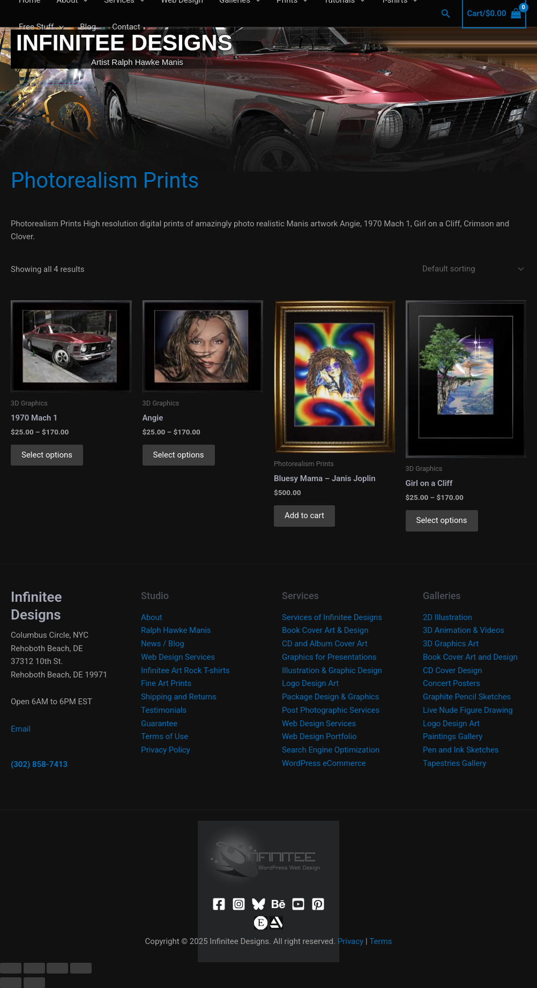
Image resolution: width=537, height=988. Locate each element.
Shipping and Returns (179, 697)
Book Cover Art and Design (470, 657)
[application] (59, 26)
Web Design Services (178, 657)
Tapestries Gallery (455, 763)
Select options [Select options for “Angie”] (178, 455)
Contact (126, 27)
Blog (88, 27)
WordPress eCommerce (324, 763)
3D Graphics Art (451, 643)
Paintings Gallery (453, 736)
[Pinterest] (318, 904)
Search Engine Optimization (331, 750)
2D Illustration (448, 617)
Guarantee (159, 723)
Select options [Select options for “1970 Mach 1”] (46, 455)
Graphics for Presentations (329, 657)
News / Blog (162, 643)
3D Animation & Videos (464, 630)
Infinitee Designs (124, 42)
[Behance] (278, 904)
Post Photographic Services (331, 710)
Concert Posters (452, 683)
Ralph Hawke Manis (176, 630)
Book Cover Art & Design (325, 630)
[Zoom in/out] (10, 968)
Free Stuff (41, 26)
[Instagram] (238, 904)
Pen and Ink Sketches (461, 750)
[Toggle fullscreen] (34, 968)
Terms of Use (165, 736)
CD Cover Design (452, 670)
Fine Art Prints (166, 683)
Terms (380, 941)
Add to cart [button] (304, 515)
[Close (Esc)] (81, 968)
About (151, 617)
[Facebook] (219, 904)
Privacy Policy (165, 750)
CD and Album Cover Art (325, 643)
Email (21, 729)
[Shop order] (471, 268)
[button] (446, 13)
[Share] (57, 968)
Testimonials (164, 710)
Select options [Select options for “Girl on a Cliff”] (441, 520)
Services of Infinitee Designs (332, 617)
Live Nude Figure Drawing (468, 710)
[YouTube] (298, 904)
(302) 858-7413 (39, 764)
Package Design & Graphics (331, 697)
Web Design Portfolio (319, 736)
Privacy (350, 941)
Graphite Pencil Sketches (467, 697)
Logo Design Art (310, 683)
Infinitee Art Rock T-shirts (185, 670)
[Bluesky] (258, 904)
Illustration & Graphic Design (332, 670)
